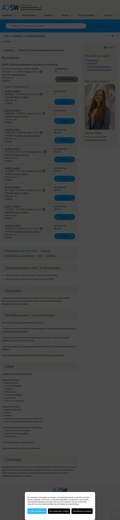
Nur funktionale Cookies (59, 511)
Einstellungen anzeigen (82, 511)
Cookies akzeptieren (37, 511)
